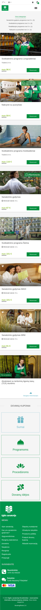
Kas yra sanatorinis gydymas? (9, 531)
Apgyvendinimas (8, 536)
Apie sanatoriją (7, 527)
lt (3, 2)
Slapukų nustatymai (30, 527)
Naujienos (5, 547)
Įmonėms (5, 543)
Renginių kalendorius (10, 540)
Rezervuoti (33, 70)
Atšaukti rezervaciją (29, 543)
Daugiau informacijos (30, 394)
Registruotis (6, 554)
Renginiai (5, 551)
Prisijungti (5, 558)
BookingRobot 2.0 (20, 605)
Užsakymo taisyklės (30, 530)
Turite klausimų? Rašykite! (17, 580)
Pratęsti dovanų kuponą (28, 539)
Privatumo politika (29, 534)
